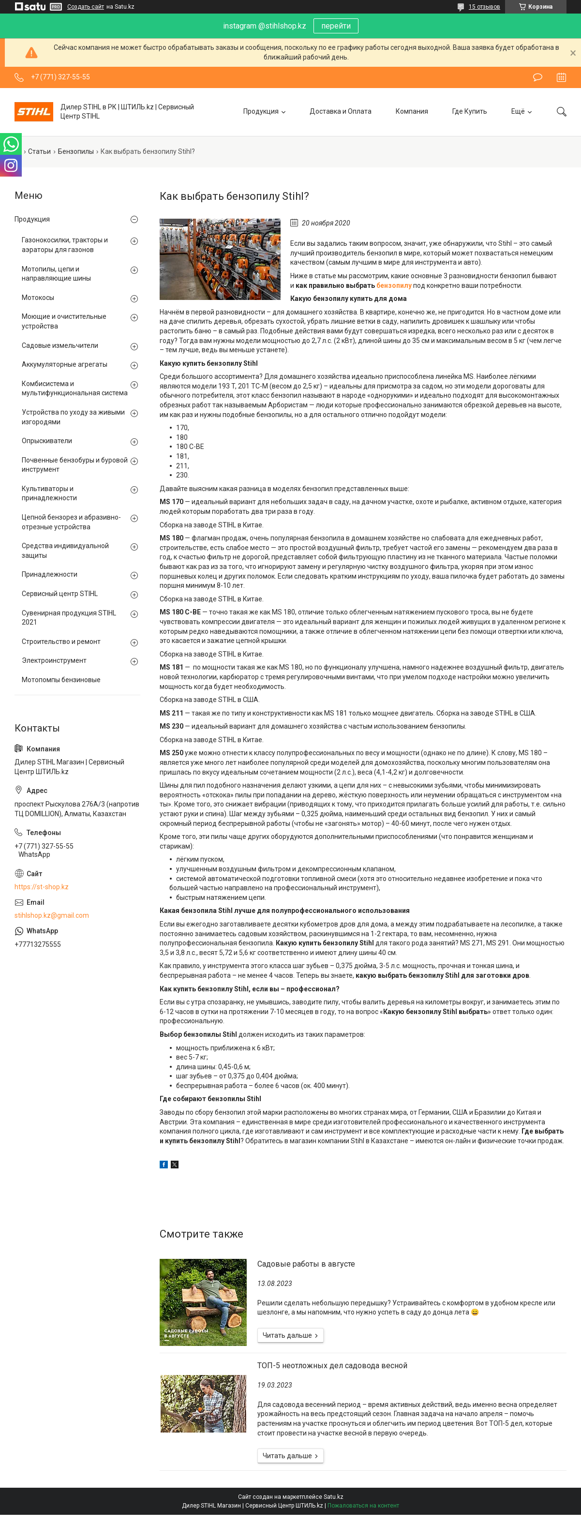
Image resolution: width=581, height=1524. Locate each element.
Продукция (261, 111)
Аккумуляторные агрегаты (64, 364)
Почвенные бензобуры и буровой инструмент (75, 465)
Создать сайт (85, 6)
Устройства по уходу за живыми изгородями (73, 417)
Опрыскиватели (47, 441)
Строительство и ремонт (61, 641)
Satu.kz (333, 1497)
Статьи (39, 151)
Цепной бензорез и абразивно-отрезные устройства (71, 522)
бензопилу (394, 285)
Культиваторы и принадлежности (49, 493)
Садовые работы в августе (306, 1264)
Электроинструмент (54, 660)
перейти (336, 25)
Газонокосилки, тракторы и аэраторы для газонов (65, 245)
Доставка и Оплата (341, 111)
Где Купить (469, 111)
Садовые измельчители (60, 345)
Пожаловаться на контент (363, 1505)
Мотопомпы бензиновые (61, 680)
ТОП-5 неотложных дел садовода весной (332, 1365)
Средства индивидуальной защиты (65, 550)
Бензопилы (76, 151)
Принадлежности (49, 574)
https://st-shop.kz (42, 887)
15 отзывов (484, 6)
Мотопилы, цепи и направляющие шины (56, 274)
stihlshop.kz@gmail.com (52, 915)
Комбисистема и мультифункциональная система (75, 388)
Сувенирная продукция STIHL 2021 (69, 618)
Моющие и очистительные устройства (64, 321)
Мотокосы (38, 297)
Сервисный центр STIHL (60, 594)
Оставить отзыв (537, 77)
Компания (412, 111)
